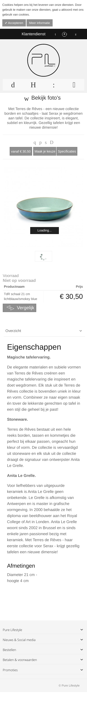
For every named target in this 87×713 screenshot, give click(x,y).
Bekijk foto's (46, 98)
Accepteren (15, 23)
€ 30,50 (21, 151)
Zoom (43, 207)
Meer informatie (39, 23)
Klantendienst (33, 34)
